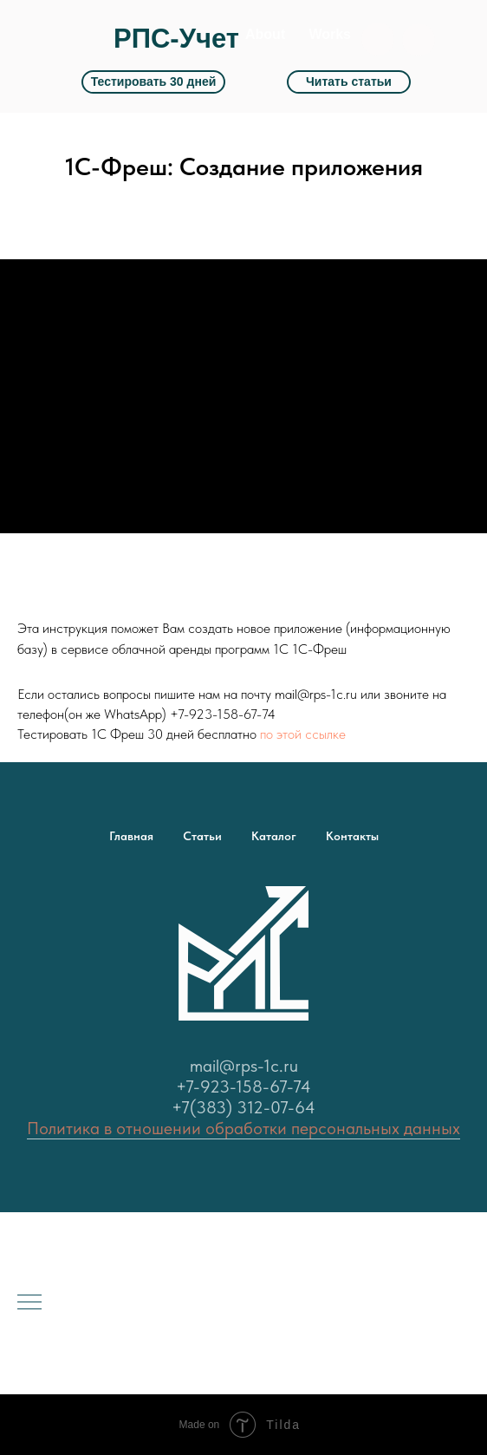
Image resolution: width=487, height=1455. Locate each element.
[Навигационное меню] (29, 1303)
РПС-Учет (176, 38)
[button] (418, 39)
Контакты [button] (352, 836)
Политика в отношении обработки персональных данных (243, 1128)
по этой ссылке (303, 734)
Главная (131, 836)
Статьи (202, 836)
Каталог (273, 836)
